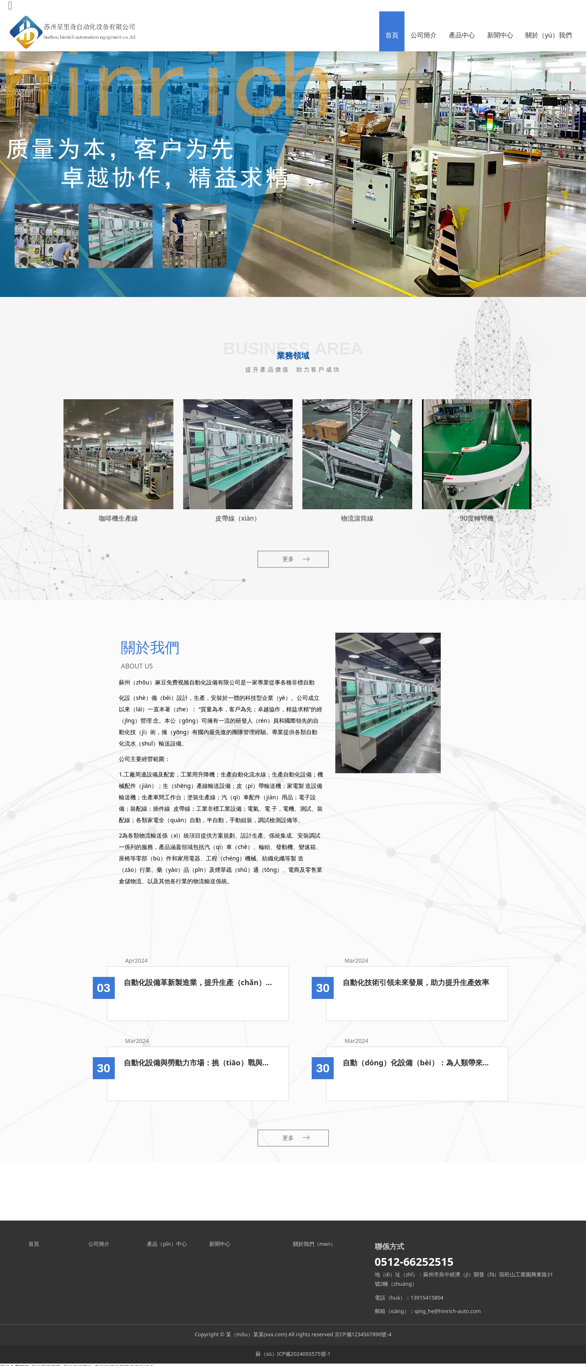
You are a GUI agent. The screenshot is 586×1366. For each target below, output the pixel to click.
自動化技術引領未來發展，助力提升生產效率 (416, 982)
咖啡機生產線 (118, 518)
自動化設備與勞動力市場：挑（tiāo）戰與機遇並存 (198, 1062)
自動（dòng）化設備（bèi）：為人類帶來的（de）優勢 (417, 1062)
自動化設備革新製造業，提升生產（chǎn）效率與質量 (198, 982)
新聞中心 (500, 35)
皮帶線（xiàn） (238, 518)
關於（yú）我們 (548, 35)
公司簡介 (424, 35)
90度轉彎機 (476, 518)
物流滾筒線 (357, 518)
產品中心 (462, 35)
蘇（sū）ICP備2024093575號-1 (293, 1353)
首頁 (391, 35)
